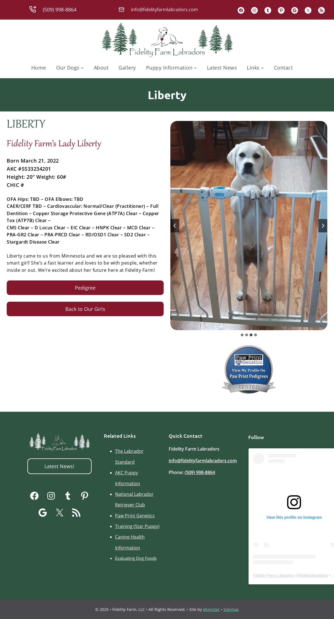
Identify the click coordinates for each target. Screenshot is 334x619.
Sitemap (231, 609)
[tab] (242, 335)
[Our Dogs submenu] (82, 67)
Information (127, 483)
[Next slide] (322, 225)
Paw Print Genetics (135, 516)
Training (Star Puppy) (137, 526)
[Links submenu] (262, 67)
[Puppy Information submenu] (195, 67)
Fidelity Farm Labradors (273, 575)
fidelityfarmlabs (314, 575)
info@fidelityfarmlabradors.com (203, 461)
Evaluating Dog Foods (136, 558)
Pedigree (85, 287)
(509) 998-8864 (200, 472)
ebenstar (211, 609)
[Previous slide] (174, 225)
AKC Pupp (125, 473)
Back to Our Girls (85, 309)
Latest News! (59, 466)
